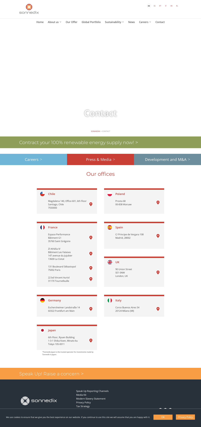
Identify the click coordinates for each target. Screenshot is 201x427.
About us (53, 21)
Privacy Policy (83, 399)
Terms (79, 406)
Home (40, 21)
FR (171, 6)
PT (160, 6)
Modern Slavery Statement (91, 395)
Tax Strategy (83, 402)
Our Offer (71, 21)
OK (163, 417)
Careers (144, 21)
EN (148, 6)
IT (165, 6)
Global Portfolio (91, 21)
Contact (160, 21)
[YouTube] (165, 406)
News (131, 21)
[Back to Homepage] (39, 397)
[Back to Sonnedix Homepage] (29, 8)
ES (154, 6)
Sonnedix (95, 130)
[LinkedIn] (160, 406)
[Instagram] (170, 406)
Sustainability (113, 21)
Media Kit (81, 391)
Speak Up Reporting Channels (92, 387)
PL (177, 6)
